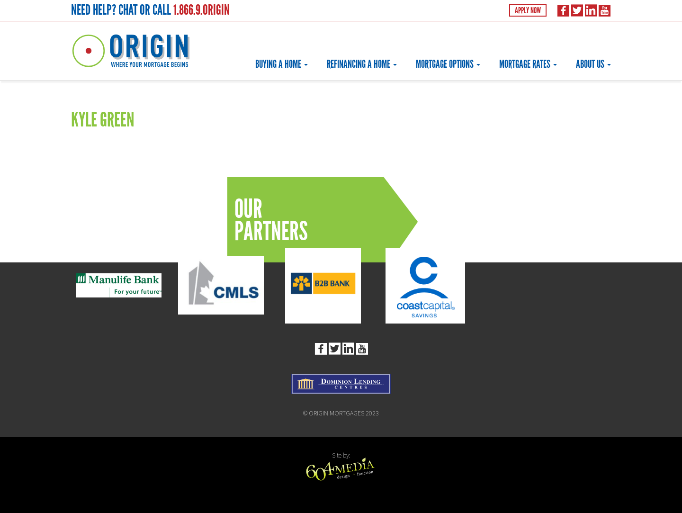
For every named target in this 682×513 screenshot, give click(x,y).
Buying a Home (281, 64)
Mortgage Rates (528, 64)
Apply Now (528, 10)
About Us (593, 64)
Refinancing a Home (362, 64)
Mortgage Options (448, 64)
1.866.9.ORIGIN (201, 9)
